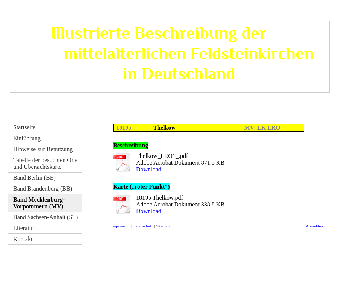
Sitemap (163, 226)
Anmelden (314, 226)
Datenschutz (143, 226)
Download (148, 169)
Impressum (120, 226)
